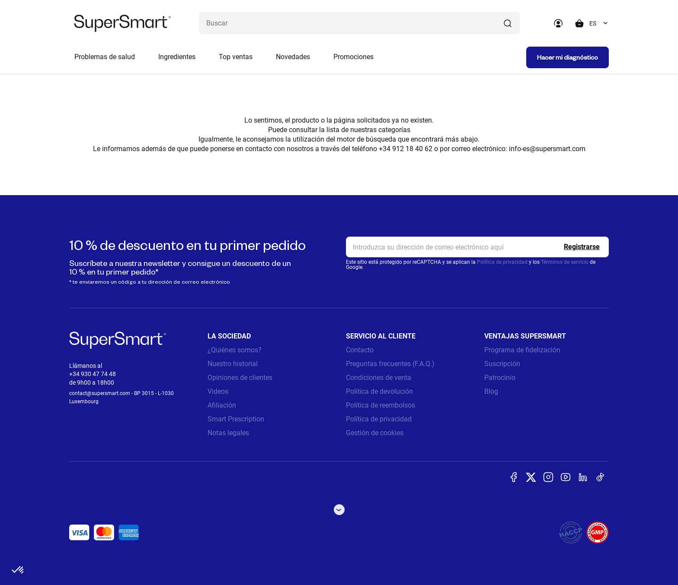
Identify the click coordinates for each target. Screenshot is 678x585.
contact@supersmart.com (99, 393)
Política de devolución (379, 391)
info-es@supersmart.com (547, 149)
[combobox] (599, 23)
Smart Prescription (236, 419)
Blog (491, 391)
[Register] (581, 247)
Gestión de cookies (374, 433)
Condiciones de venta (378, 377)
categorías (394, 130)
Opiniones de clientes (240, 377)
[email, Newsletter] (477, 247)
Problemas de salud (104, 57)
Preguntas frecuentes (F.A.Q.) (390, 364)
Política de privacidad (502, 262)
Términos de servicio (564, 262)
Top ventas (236, 57)
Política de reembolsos (380, 405)
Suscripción (502, 364)
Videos (218, 391)
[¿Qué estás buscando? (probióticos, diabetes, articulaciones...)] (359, 23)
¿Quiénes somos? (235, 350)
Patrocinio (499, 377)
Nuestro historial (233, 364)
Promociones (353, 57)
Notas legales (228, 433)
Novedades (293, 57)
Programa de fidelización (522, 350)
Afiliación (222, 405)
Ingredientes (176, 57)
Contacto (360, 350)
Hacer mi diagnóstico (567, 57)
